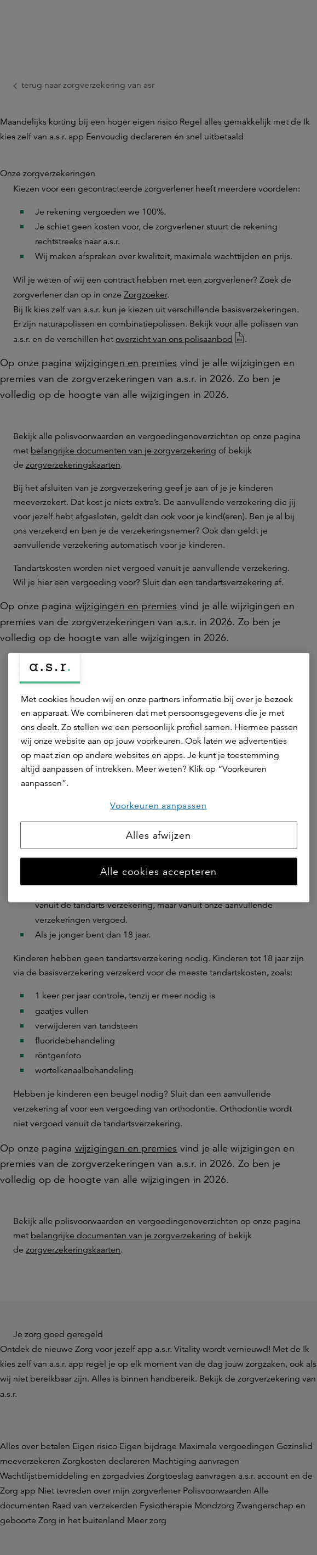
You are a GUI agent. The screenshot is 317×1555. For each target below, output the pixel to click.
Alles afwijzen (158, 835)
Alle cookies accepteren (158, 872)
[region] (158, 777)
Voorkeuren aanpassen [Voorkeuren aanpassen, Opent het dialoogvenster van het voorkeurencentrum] (158, 805)
